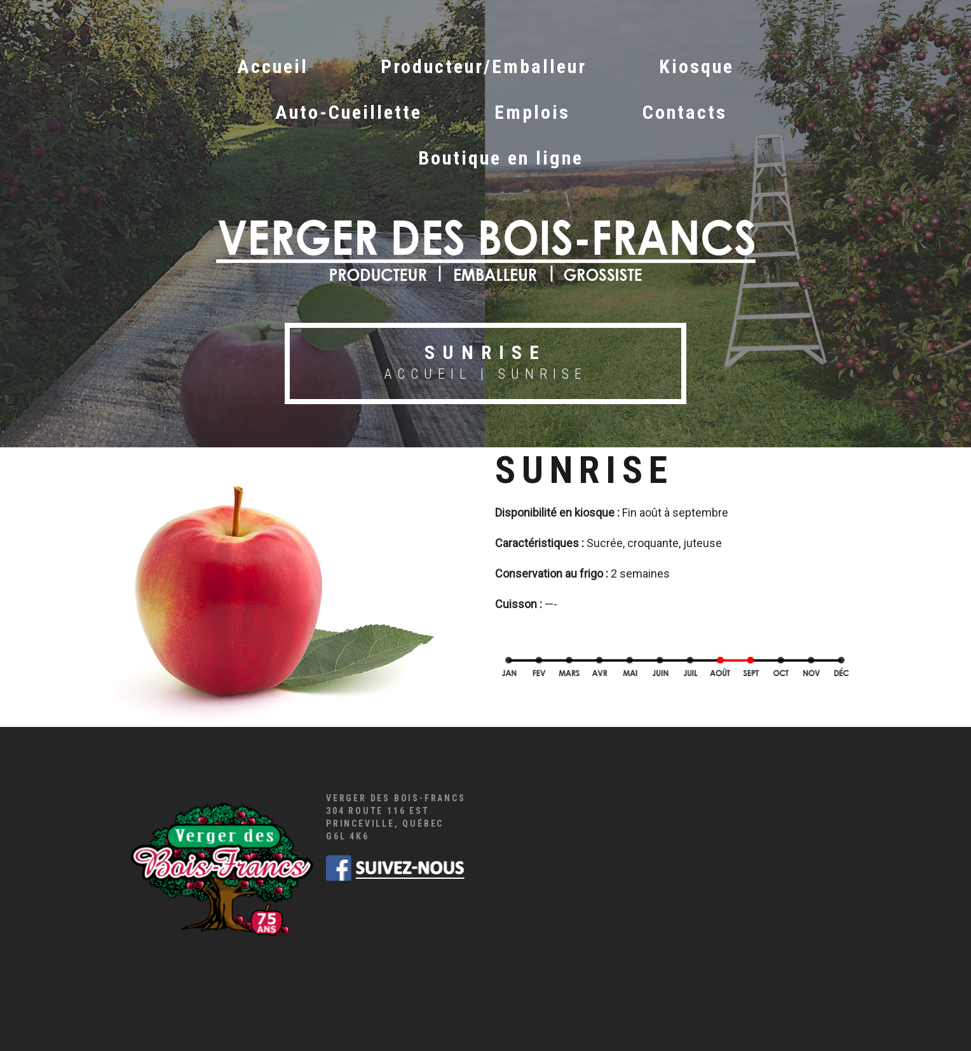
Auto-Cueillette (348, 112)
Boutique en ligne (500, 158)
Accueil (272, 66)
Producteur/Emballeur (484, 66)
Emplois (532, 112)
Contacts (684, 112)
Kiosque (696, 66)
